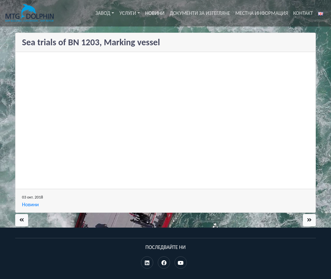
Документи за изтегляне (200, 13)
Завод (102, 13)
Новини (155, 13)
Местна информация (261, 13)
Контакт (303, 13)
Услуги (127, 13)
